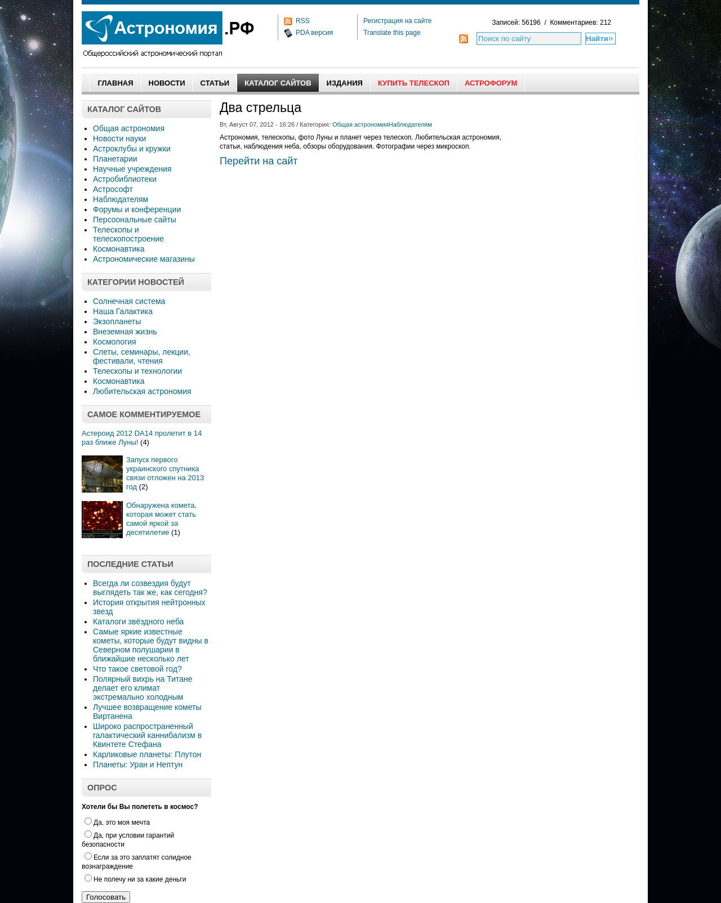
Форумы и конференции (137, 209)
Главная (115, 83)
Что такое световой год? (137, 668)
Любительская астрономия (142, 391)
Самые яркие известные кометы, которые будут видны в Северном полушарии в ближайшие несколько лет (150, 645)
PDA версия (314, 33)
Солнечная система (129, 301)
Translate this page (392, 33)
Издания (345, 83)
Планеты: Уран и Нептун (138, 764)
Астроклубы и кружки (132, 148)
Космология (114, 341)
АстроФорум (491, 83)
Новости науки (119, 138)
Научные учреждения (132, 168)
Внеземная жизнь (125, 331)
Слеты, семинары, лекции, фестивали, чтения (141, 356)
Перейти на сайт (259, 161)
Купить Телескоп (413, 83)
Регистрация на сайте (397, 21)
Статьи (215, 83)
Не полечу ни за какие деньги (135, 879)
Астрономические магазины (144, 258)
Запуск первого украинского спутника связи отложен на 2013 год (165, 473)
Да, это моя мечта (117, 822)
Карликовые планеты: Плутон (147, 754)
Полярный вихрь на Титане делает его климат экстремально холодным (143, 687)
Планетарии (115, 158)
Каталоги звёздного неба (138, 621)
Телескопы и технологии (137, 370)
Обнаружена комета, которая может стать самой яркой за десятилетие (161, 519)
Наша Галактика (123, 311)
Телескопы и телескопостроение (128, 234)
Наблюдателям (120, 199)
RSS (303, 21)
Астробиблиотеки (125, 179)
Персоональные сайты (134, 219)
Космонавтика (118, 248)
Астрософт (113, 189)
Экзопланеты (117, 321)
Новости (167, 83)
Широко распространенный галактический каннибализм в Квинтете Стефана (147, 735)
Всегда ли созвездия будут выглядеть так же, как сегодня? (150, 588)
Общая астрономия (128, 128)
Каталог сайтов (277, 83)
